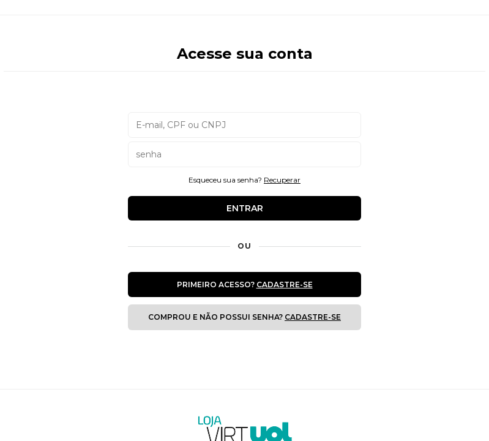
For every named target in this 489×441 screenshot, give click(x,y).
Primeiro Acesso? (245, 284)
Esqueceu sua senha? (244, 179)
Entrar (244, 208)
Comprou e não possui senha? (244, 317)
